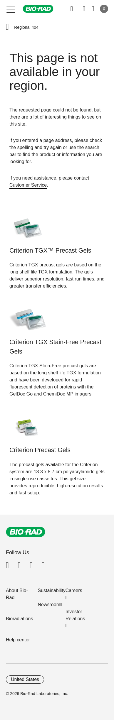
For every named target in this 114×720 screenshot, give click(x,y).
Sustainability (52, 590)
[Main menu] (11, 9)
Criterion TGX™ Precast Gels (50, 250)
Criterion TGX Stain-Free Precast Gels (55, 347)
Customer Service (28, 184)
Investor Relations (75, 615)
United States (25, 679)
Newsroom (49, 604)
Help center (18, 639)
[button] (7, 27)
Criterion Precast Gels (40, 450)
